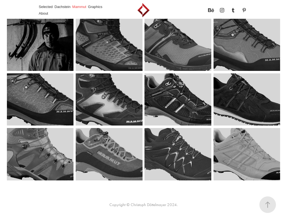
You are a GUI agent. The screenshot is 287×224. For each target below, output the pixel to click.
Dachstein (62, 7)
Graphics (95, 7)
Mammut (79, 7)
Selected (46, 7)
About (43, 13)
